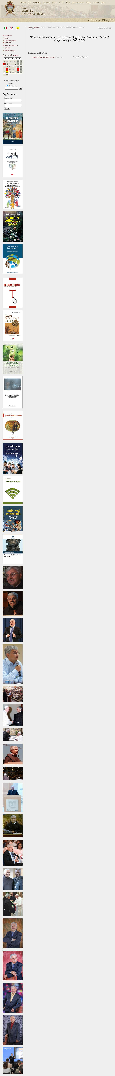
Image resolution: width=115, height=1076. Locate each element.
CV (29, 2)
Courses (46, 2)
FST (68, 2)
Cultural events (11, 55)
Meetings (8, 42)
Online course (9, 51)
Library (7, 38)
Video (88, 2)
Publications (77, 2)
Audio (96, 2)
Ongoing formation (11, 45)
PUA (54, 2)
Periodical (8, 35)
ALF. (61, 2)
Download (36, 27)
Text (103, 2)
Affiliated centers (10, 41)
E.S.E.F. (7, 48)
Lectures (37, 2)
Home (23, 2)
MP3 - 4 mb (43, 57)
